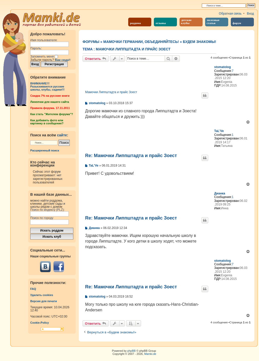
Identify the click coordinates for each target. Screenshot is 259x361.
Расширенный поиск (44, 150)
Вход (250, 13)
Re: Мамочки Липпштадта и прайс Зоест (131, 155)
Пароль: (36, 48)
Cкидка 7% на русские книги (49, 95)
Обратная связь (230, 13)
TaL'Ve (219, 131)
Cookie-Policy (39, 322)
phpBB (131, 350)
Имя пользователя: (43, 40)
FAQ (33, 288)
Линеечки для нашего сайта (49, 101)
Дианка (219, 193)
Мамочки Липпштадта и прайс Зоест (133, 49)
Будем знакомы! (199, 42)
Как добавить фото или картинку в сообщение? (46, 122)
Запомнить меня (44, 56)
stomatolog (222, 67)
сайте (62, 135)
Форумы (91, 42)
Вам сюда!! (63, 59)
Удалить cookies (41, 295)
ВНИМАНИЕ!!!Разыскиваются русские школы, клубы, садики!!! (47, 86)
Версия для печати (43, 301)
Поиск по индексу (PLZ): (47, 210)
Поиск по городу (41, 218)
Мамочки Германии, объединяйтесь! (141, 42)
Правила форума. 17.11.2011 (50, 108)
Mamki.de (150, 353)
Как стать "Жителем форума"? (51, 114)
